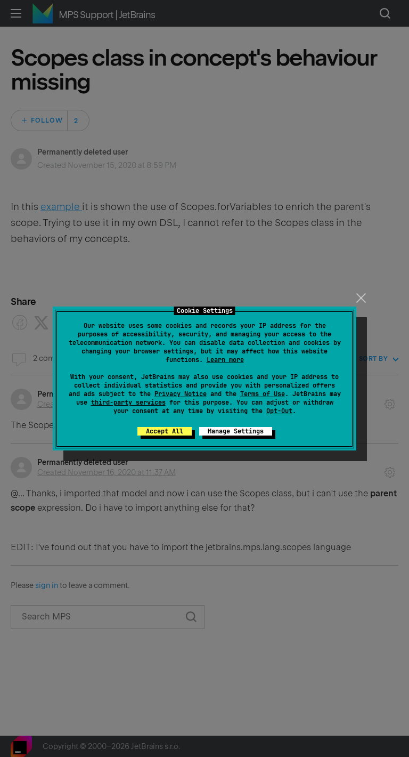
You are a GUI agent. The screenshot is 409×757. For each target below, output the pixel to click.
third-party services (128, 402)
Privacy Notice (180, 394)
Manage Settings (236, 431)
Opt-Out (279, 411)
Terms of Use (262, 394)
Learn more (225, 360)
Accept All (164, 431)
